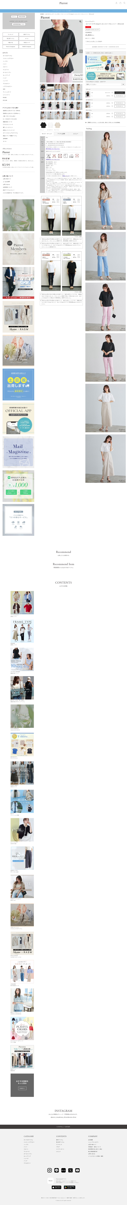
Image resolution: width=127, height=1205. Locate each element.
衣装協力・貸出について (94, 1146)
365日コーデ (27, 42)
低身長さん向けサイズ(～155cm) (11, 110)
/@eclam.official (71, 1117)
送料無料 (5, 138)
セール (26, 38)
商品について (65, 175)
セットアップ (6, 75)
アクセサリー (6, 83)
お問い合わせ (6, 184)
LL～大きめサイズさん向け (10, 119)
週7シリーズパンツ (8, 127)
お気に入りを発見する (63, 555)
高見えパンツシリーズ (8, 130)
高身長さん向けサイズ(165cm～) (11, 113)
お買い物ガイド (7, 178)
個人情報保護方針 (92, 1151)
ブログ (58, 1146)
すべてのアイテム (7, 55)
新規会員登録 (22, 16)
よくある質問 (6, 181)
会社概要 (90, 1139)
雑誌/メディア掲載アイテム (10, 135)
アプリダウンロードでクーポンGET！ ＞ (64, 10)
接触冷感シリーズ (7, 121)
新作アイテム (27, 34)
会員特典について (7, 187)
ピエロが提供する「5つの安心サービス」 (13, 192)
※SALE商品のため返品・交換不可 (96, 81)
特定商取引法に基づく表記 (95, 1149)
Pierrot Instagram (10, 46)
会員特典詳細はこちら (18, 24)
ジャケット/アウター (8, 58)
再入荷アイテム (10, 38)
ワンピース (6, 69)
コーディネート (60, 1149)
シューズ (5, 80)
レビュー (75, 133)
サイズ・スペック (47, 133)
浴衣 (4, 89)
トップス (5, 61)
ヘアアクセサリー (7, 86)
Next (81, 51)
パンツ (4, 64)
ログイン (14, 16)
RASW (5, 97)
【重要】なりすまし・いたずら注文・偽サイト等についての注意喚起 (103, 122)
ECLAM (5, 100)
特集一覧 (10, 42)
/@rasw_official (63, 1117)
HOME (42, 14)
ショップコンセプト (93, 1142)
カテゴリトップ (49, 14)
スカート (5, 66)
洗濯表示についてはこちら (53, 159)
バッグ (4, 78)
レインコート (6, 94)
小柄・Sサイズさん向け (9, 116)
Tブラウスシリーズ (8, 124)
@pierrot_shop (55, 1117)
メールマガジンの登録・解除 (95, 1156)
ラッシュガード (7, 92)
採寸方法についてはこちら (53, 148)
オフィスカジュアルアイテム (10, 133)
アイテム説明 (61, 133)
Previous (41, 51)
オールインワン (7, 72)
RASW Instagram (26, 46)
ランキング (10, 34)
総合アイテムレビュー (8, 190)
